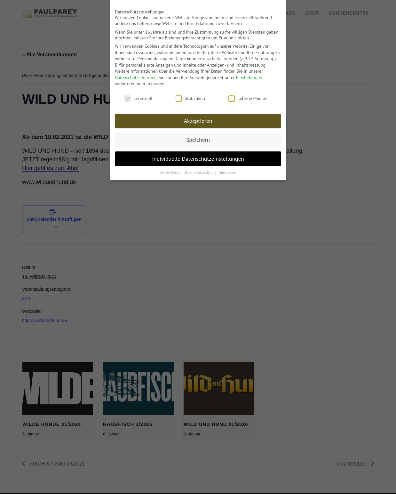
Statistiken (190, 95)
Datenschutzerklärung (136, 74)
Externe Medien (247, 95)
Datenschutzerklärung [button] (201, 169)
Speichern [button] (198, 137)
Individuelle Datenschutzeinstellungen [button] (198, 155)
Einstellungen (249, 74)
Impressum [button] (228, 169)
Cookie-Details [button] (171, 169)
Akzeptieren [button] (198, 118)
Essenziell (138, 95)
